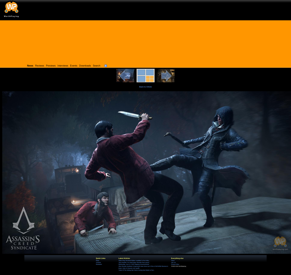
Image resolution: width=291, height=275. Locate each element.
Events (73, 65)
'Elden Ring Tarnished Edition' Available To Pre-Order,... (134, 260)
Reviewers (99, 264)
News (97, 260)
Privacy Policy (175, 264)
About (172, 260)
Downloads (85, 65)
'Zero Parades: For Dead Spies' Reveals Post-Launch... (134, 262)
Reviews (39, 65)
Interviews (62, 65)
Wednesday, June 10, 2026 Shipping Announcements (134, 264)
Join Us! (173, 262)
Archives (98, 262)
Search (96, 65)
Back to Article (145, 87)
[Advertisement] (146, 41)
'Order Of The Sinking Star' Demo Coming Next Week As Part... (137, 270)
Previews (51, 65)
